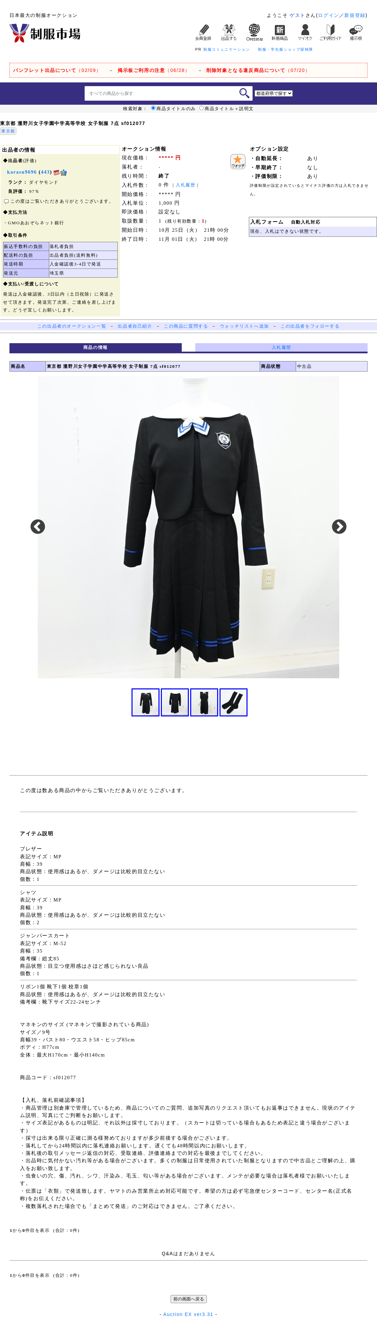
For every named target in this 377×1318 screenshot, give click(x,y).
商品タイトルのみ (173, 108)
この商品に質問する (186, 326)
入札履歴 (185, 184)
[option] (188, 527)
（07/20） (258, 70)
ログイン (328, 15)
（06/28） (154, 70)
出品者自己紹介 (135, 326)
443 (45, 172)
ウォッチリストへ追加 (244, 326)
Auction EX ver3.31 (188, 1314)
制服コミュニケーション (226, 49)
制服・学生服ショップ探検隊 (285, 49)
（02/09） (57, 70)
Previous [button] (37, 527)
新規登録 (354, 15)
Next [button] (339, 527)
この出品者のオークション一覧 (71, 326)
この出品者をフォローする (310, 326)
